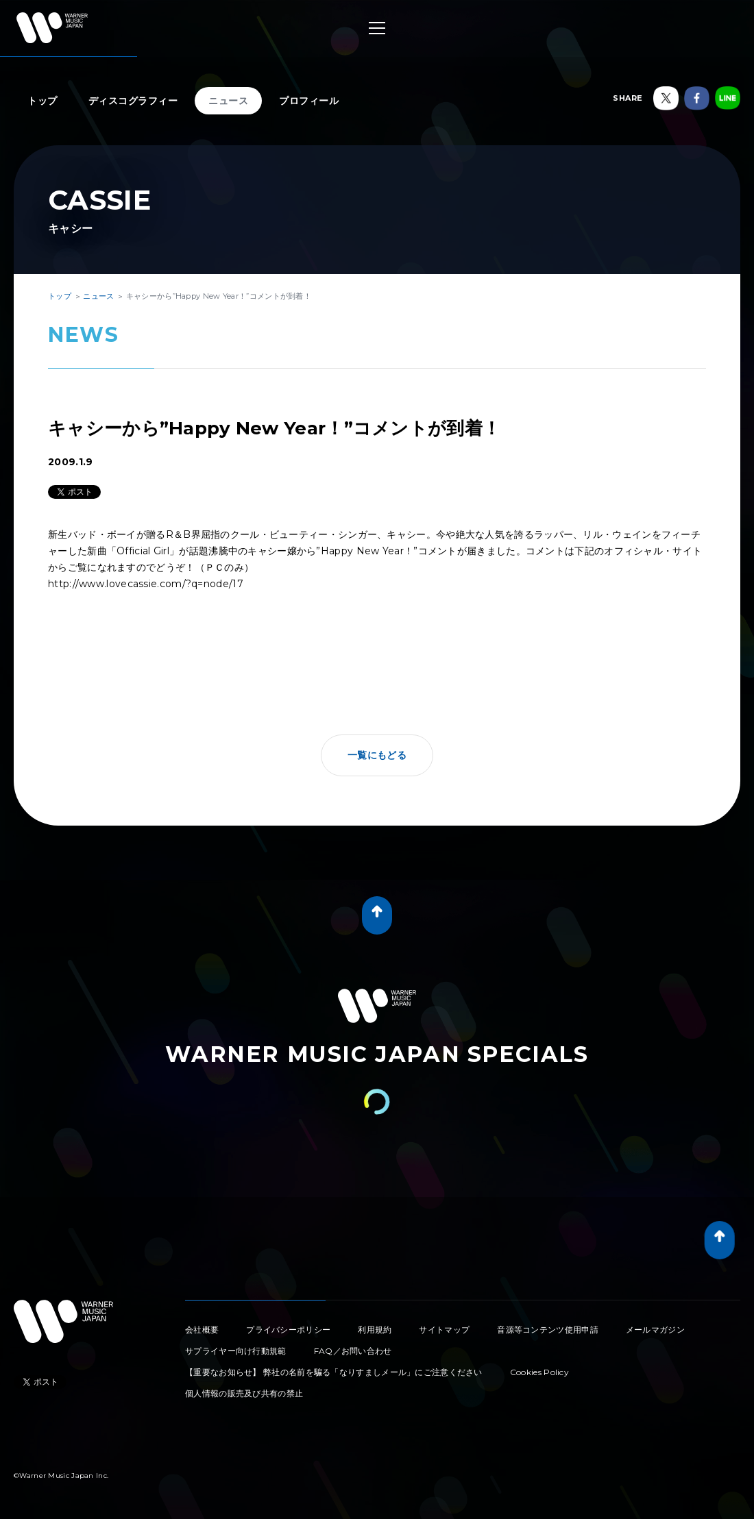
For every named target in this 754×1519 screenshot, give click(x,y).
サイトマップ (444, 1329)
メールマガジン (655, 1329)
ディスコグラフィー (133, 101)
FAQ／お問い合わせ (353, 1351)
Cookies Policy (539, 1372)
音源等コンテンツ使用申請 (547, 1329)
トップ (42, 101)
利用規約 (374, 1329)
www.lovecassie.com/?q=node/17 (161, 584)
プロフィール (309, 101)
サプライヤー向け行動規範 (236, 1351)
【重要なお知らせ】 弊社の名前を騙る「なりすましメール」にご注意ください (334, 1372)
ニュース (228, 101)
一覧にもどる (377, 755)
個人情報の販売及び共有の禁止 (244, 1393)
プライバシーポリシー (288, 1329)
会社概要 (202, 1329)
